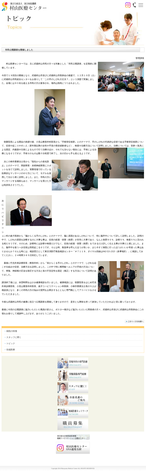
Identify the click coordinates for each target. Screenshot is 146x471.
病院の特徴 (11, 331)
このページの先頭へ (134, 321)
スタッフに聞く (13, 337)
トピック (10, 343)
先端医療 (10, 349)
